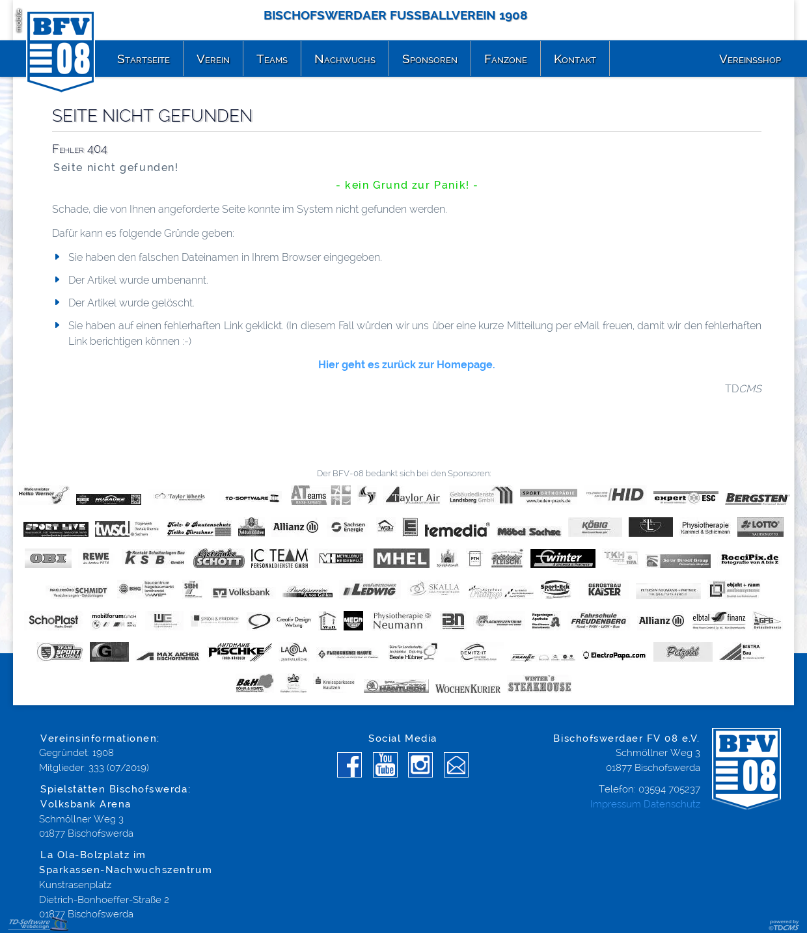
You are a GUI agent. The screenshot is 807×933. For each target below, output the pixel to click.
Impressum (615, 804)
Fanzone (505, 58)
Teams (272, 58)
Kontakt (575, 58)
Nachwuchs (345, 58)
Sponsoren (430, 58)
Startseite (143, 58)
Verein (213, 58)
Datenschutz (672, 804)
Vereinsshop (750, 58)
